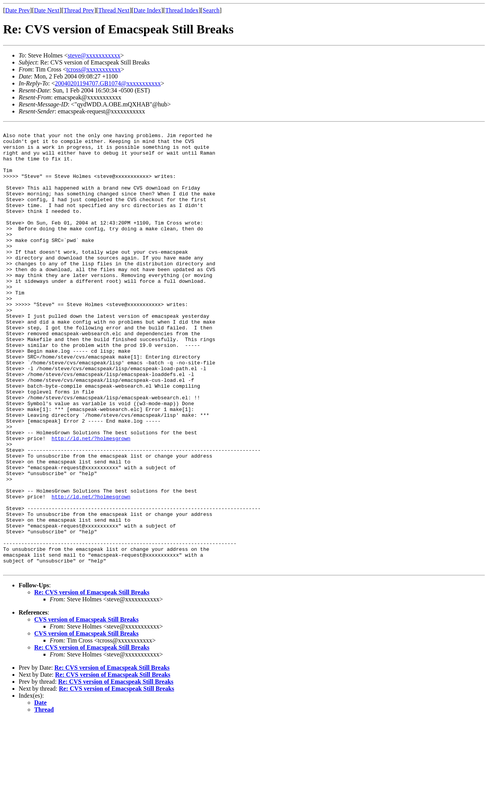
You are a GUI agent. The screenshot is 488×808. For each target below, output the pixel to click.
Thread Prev (78, 10)
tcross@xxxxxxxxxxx (93, 69)
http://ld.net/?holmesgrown (91, 501)
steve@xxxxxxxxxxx (94, 55)
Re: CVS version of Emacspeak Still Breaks (92, 680)
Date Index (147, 10)
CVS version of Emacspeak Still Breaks (86, 708)
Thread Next (113, 10)
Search (211, 10)
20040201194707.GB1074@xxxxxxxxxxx (107, 83)
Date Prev (17, 10)
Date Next (46, 10)
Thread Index (182, 10)
